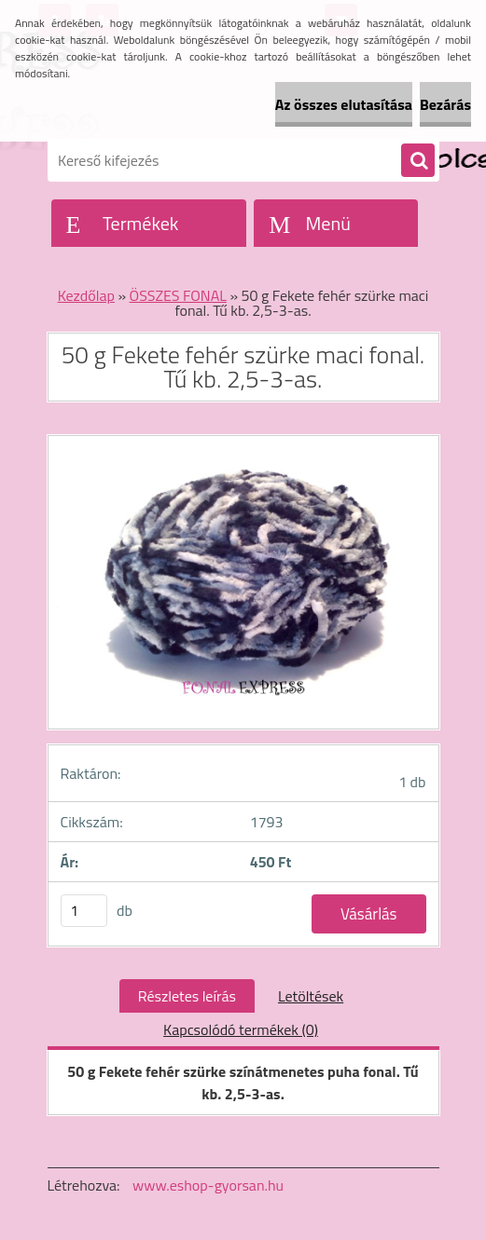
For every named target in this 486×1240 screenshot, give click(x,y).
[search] (418, 161)
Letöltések (310, 996)
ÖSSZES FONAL (178, 295)
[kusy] (84, 910)
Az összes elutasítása (343, 104)
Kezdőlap (86, 295)
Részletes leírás (187, 996)
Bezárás (445, 104)
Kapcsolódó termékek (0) (240, 1029)
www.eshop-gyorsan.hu (208, 1185)
